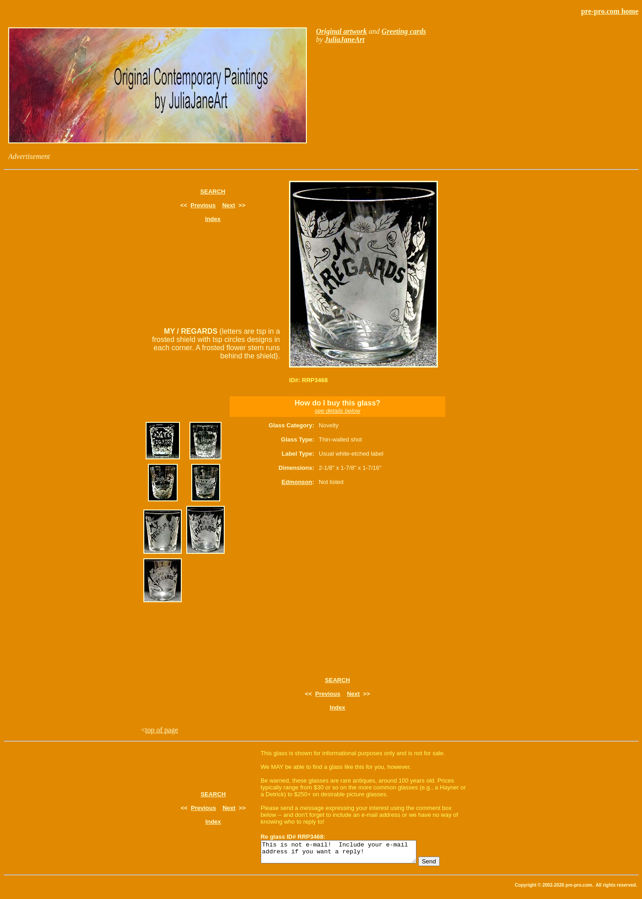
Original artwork (341, 31)
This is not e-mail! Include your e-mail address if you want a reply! (348, 853)
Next (228, 205)
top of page (161, 730)
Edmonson (297, 481)
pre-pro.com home (609, 11)
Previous (203, 205)
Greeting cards (404, 31)
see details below (337, 410)
